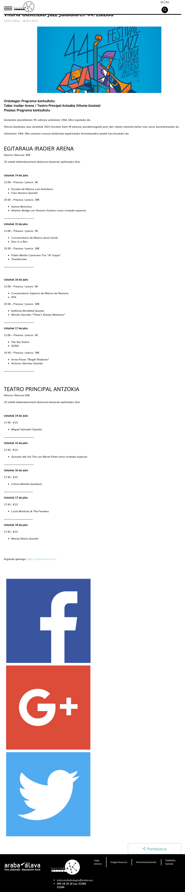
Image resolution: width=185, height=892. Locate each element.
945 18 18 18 (64, 883)
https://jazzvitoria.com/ (41, 559)
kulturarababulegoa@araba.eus (75, 880)
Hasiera (9, 8)
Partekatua (154, 848)
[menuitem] (98, 862)
